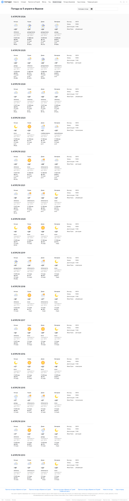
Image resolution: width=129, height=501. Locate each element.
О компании (7, 500)
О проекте (68, 500)
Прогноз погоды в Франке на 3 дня (15, 489)
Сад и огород (120, 489)
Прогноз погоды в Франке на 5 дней (40, 489)
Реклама (14, 500)
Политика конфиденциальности (79, 500)
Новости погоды (108, 489)
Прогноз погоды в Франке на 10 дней (89, 489)
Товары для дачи (64, 491)
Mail (2, 500)
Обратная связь (106, 500)
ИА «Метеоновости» (123, 500)
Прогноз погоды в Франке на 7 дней (64, 489)
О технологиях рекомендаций (94, 500)
